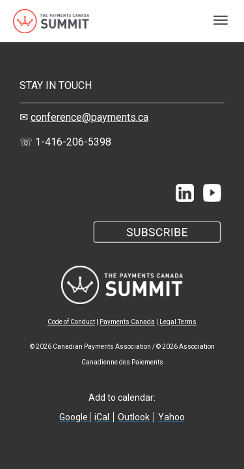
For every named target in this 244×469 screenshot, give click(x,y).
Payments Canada (127, 321)
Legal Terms (178, 321)
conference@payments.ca (89, 117)
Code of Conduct (71, 321)
